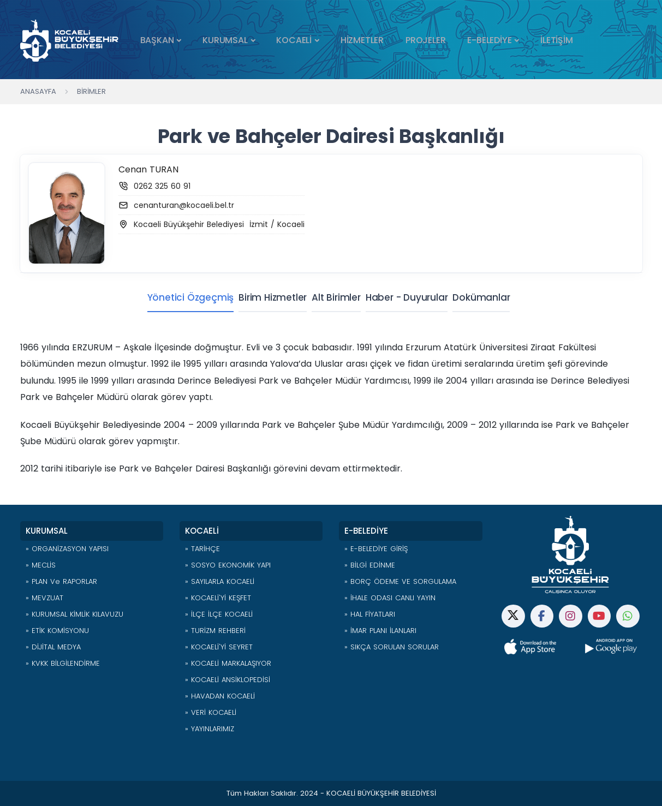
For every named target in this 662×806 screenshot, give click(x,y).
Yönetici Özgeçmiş (175, 297)
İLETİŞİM (556, 40)
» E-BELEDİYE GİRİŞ (376, 549)
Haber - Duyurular (409, 297)
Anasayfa (38, 91)
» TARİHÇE (202, 549)
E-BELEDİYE (489, 40)
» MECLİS (41, 565)
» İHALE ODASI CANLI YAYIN (390, 598)
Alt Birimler (333, 297)
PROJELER (425, 40)
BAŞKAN (157, 40)
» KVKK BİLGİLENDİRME (63, 663)
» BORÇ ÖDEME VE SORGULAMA (400, 581)
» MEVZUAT (44, 598)
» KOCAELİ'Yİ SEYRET (219, 647)
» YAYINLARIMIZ (209, 729)
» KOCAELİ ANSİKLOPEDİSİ (227, 679)
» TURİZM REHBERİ (215, 630)
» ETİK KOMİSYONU (57, 630)
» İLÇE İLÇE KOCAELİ (219, 614)
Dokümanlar (490, 297)
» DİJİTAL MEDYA (53, 647)
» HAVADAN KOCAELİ (220, 696)
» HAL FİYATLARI (369, 614)
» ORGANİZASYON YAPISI (67, 549)
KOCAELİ (294, 40)
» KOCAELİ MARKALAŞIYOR (228, 663)
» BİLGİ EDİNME (369, 565)
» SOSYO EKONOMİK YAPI (228, 565)
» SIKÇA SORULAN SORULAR (391, 647)
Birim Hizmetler (264, 297)
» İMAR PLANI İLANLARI (380, 630)
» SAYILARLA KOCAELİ (219, 581)
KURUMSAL (224, 40)
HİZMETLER (362, 40)
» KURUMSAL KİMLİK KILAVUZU (74, 614)
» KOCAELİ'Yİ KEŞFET (218, 598)
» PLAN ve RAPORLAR (61, 581)
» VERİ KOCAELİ (210, 712)
